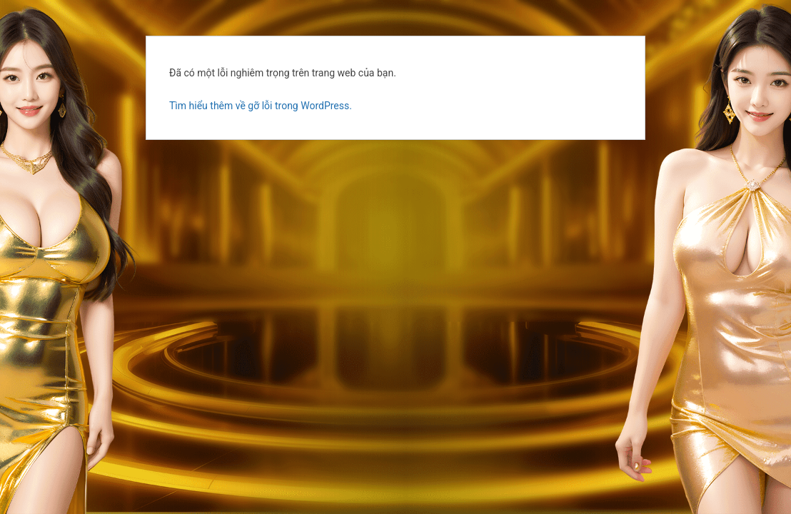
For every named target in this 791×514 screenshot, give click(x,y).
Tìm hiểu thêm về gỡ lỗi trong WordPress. (260, 105)
